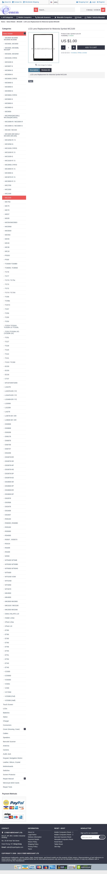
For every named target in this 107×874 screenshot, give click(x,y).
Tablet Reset (58, 844)
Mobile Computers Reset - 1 (63, 832)
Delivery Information (35, 837)
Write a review (82, 52)
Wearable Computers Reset (63, 839)
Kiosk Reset (58, 842)
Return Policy (32, 842)
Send (102, 837)
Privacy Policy (32, 846)
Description (34, 70)
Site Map (57, 846)
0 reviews (74, 52)
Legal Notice (32, 834)
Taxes (30, 849)
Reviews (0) (45, 70)
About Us (31, 832)
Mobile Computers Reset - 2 (63, 834)
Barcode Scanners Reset (62, 837)
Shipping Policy (33, 844)
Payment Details (33, 839)
